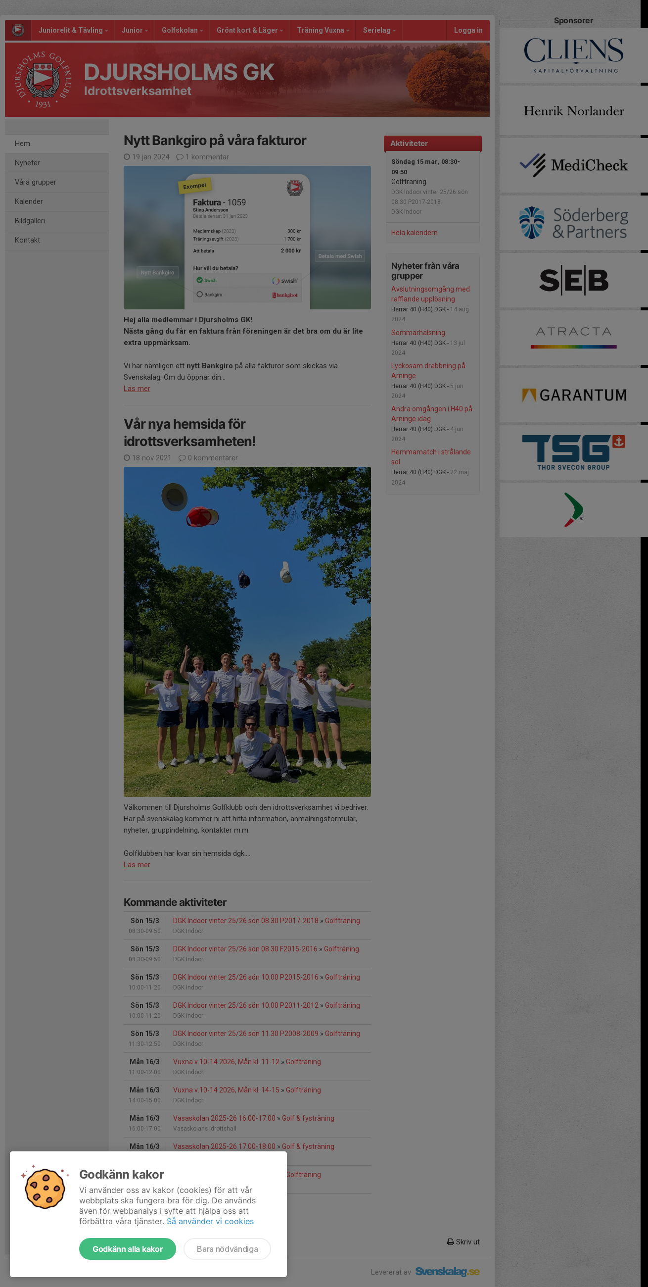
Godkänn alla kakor (128, 1249)
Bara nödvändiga (227, 1249)
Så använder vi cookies (210, 1221)
